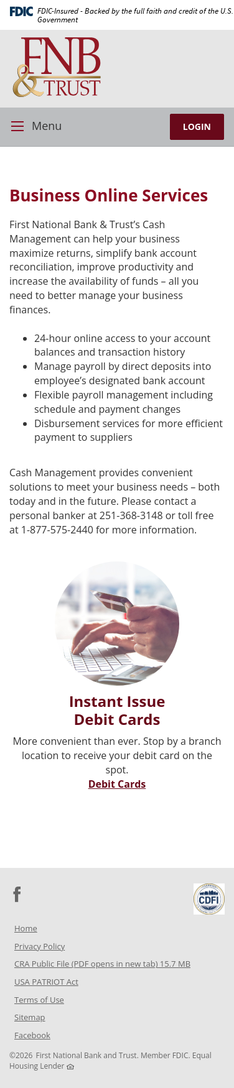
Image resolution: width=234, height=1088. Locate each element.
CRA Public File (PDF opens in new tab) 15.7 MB (118, 965)
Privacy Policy (39, 946)
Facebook (48, 1036)
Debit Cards (117, 784)
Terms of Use (39, 999)
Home (25, 928)
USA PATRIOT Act (46, 981)
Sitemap (29, 1017)
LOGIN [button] (197, 126)
